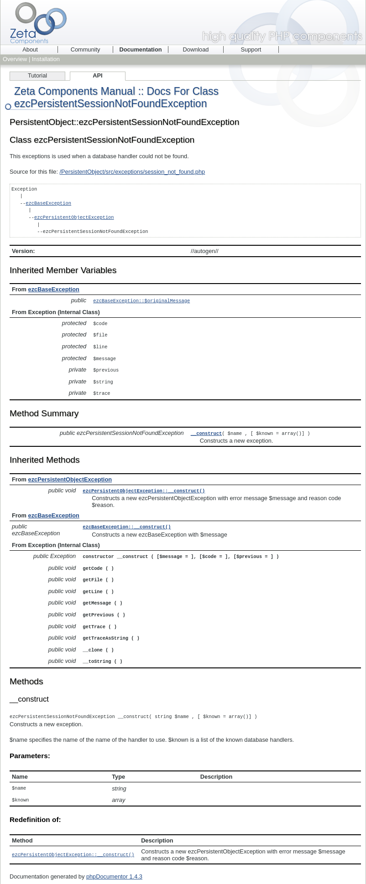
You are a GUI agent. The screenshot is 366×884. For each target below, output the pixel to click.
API (97, 75)
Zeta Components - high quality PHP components (183, 22)
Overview (15, 59)
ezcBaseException (48, 203)
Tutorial (37, 75)
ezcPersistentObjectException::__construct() (144, 486)
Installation (46, 59)
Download (196, 49)
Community (85, 49)
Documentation (140, 49)
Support (251, 49)
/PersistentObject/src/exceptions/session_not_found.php (132, 171)
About (29, 49)
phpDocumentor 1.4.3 (114, 866)
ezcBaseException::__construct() (127, 522)
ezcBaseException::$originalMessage (141, 300)
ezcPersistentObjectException (74, 217)
